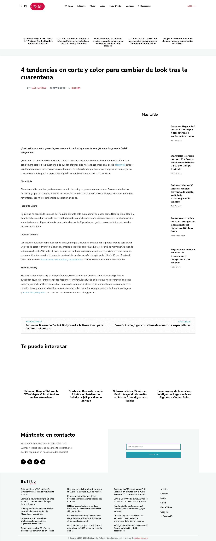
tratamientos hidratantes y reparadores (60, 259)
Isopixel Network (141, 538)
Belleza (76, 88)
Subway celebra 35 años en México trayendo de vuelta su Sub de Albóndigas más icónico (108, 42)
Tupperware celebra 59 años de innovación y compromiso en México (177, 41)
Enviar (153, 454)
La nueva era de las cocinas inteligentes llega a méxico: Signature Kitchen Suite (142, 41)
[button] (25, 6)
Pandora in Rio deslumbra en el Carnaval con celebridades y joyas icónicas (129, 509)
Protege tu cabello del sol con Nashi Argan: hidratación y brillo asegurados (130, 528)
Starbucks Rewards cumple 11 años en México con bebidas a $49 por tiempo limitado (73, 41)
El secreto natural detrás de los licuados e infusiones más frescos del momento (84, 499)
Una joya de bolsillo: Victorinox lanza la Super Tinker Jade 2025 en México (84, 490)
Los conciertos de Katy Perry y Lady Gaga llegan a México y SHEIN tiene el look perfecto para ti (84, 518)
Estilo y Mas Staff (178, 235)
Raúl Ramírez (38, 88)
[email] (153, 447)
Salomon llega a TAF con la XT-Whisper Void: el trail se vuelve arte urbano (38, 41)
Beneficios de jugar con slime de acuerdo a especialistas (152, 325)
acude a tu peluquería (34, 292)
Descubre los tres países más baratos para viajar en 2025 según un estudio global (84, 528)
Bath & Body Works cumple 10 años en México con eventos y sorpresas (131, 500)
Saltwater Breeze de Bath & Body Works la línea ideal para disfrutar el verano (64, 327)
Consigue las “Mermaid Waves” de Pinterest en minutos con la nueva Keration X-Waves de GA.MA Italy (130, 492)
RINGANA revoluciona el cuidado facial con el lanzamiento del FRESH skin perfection (84, 509)
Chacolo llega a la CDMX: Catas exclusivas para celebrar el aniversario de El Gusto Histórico (129, 518)
